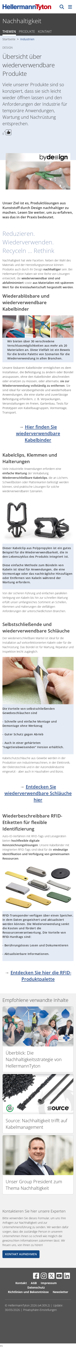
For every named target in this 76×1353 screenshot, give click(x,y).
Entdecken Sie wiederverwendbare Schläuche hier (38, 793)
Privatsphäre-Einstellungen (40, 1310)
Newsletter (60, 1292)
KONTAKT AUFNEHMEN (21, 1254)
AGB (34, 1283)
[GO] (62, 7)
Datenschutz (36, 1287)
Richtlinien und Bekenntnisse (28, 1292)
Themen (9, 31)
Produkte (27, 31)
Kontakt (45, 31)
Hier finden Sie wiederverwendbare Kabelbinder (38, 433)
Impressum (49, 1283)
